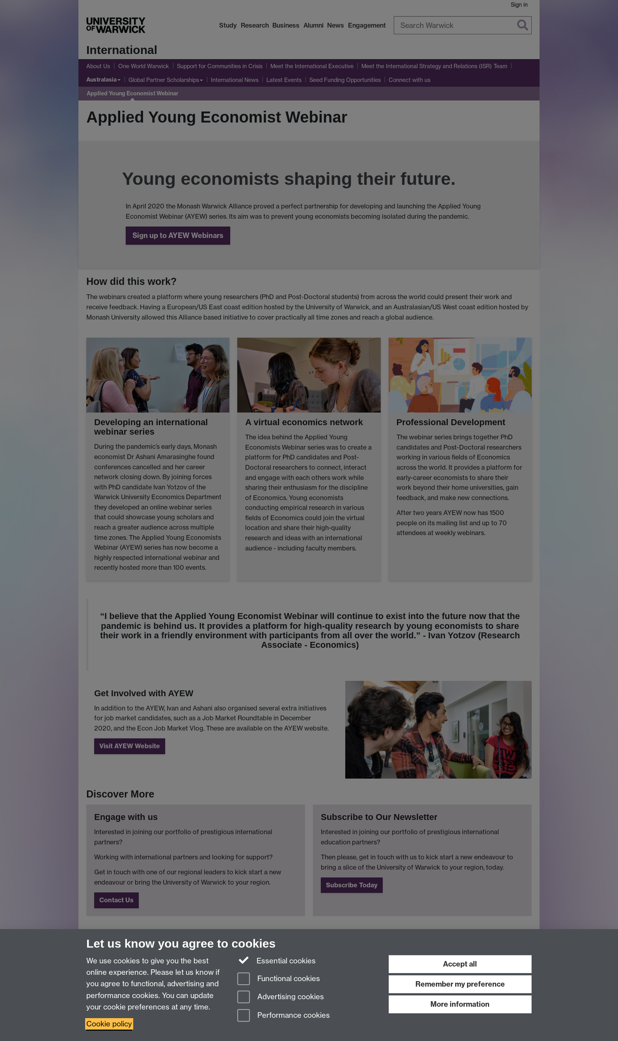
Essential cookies (276, 960)
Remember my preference (460, 984)
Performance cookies (283, 1016)
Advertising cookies (280, 997)
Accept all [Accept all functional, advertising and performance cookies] (460, 964)
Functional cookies (278, 979)
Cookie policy (109, 1023)
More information (460, 1004)
